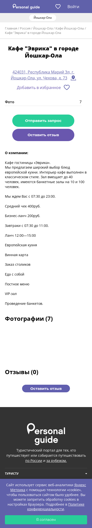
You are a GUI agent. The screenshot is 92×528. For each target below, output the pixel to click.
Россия (25, 28)
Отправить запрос (43, 120)
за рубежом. (56, 460)
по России (33, 460)
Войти (73, 6)
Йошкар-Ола (43, 28)
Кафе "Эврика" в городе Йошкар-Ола (33, 32)
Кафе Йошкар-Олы (69, 28)
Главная (11, 28)
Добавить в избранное (39, 87)
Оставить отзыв (43, 134)
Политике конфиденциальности (56, 507)
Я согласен (46, 519)
